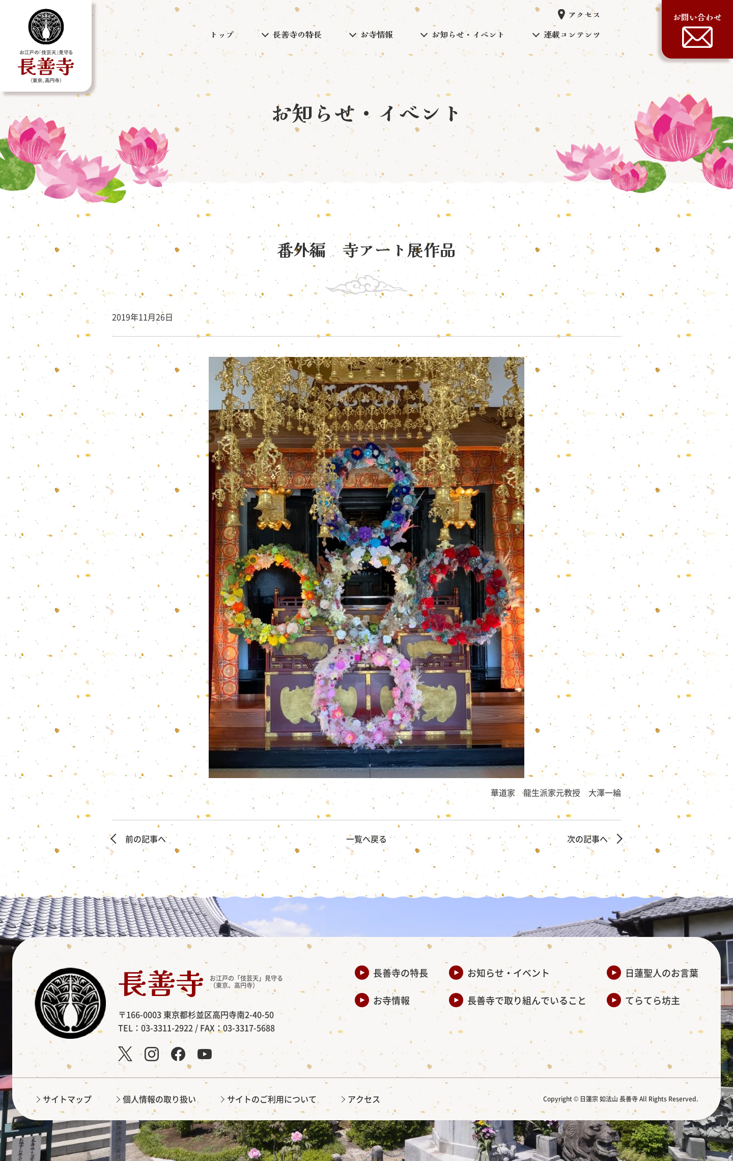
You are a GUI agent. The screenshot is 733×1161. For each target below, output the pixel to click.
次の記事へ (587, 839)
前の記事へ (145, 839)
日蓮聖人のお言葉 (661, 972)
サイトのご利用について (272, 1099)
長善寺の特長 (400, 972)
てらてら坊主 (652, 1000)
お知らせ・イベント (508, 972)
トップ (222, 34)
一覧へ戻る (366, 839)
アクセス (584, 14)
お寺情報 (391, 1000)
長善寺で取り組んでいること (526, 1000)
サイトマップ (67, 1099)
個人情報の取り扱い (159, 1099)
